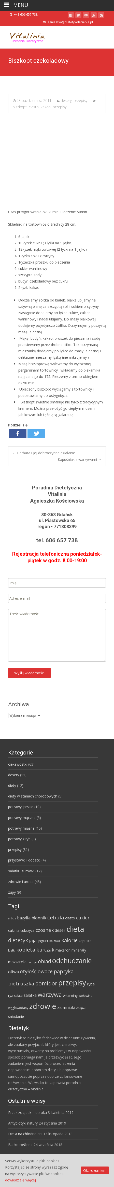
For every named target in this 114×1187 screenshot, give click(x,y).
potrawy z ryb (19, 838)
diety (12, 785)
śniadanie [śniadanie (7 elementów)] (16, 1016)
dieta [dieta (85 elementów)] (75, 929)
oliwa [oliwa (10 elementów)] (13, 972)
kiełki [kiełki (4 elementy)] (11, 950)
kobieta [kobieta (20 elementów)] (25, 949)
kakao (46, 106)
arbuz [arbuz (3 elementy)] (12, 918)
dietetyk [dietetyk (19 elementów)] (18, 940)
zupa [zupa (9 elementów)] (81, 1007)
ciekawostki (17, 764)
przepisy (80, 100)
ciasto (34, 106)
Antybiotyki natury (23, 1123)
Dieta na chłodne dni (25, 1133)
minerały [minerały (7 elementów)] (79, 950)
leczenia (68, 1063)
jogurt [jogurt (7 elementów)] (43, 940)
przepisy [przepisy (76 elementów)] (72, 982)
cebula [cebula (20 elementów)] (55, 917)
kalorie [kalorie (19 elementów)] (69, 940)
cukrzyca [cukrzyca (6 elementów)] (27, 930)
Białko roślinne (20, 1144)
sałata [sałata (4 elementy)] (18, 996)
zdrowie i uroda (21, 881)
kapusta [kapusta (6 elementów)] (85, 940)
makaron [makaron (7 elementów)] (62, 950)
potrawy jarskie (20, 806)
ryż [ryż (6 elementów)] (10, 995)
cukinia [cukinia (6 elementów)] (13, 930)
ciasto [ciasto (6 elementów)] (70, 918)
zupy (12, 892)
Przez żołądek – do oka (27, 1112)
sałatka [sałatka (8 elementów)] (30, 995)
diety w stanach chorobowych (32, 796)
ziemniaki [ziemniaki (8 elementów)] (66, 1007)
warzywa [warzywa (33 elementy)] (50, 994)
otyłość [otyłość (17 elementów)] (28, 971)
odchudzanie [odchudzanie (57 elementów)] (72, 960)
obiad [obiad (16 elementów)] (44, 961)
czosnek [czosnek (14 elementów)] (45, 930)
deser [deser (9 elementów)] (60, 930)
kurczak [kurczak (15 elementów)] (45, 949)
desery (66, 100)
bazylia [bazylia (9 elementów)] (24, 918)
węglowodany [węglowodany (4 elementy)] (18, 1008)
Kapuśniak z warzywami (80, 459)
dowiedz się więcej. (21, 1180)
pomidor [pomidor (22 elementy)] (46, 983)
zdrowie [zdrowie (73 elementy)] (42, 1006)
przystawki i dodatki (24, 860)
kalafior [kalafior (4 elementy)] (54, 941)
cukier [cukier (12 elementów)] (83, 918)
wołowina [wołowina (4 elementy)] (85, 996)
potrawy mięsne (21, 828)
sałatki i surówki (21, 871)
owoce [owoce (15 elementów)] (45, 971)
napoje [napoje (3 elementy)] (32, 962)
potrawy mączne (22, 817)
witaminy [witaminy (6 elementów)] (70, 995)
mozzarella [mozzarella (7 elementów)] (17, 961)
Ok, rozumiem (95, 1170)
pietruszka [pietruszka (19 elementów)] (21, 983)
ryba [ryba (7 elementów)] (91, 983)
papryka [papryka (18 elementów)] (64, 971)
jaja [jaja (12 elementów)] (33, 940)
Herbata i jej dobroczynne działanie (43, 452)
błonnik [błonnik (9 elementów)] (39, 918)
